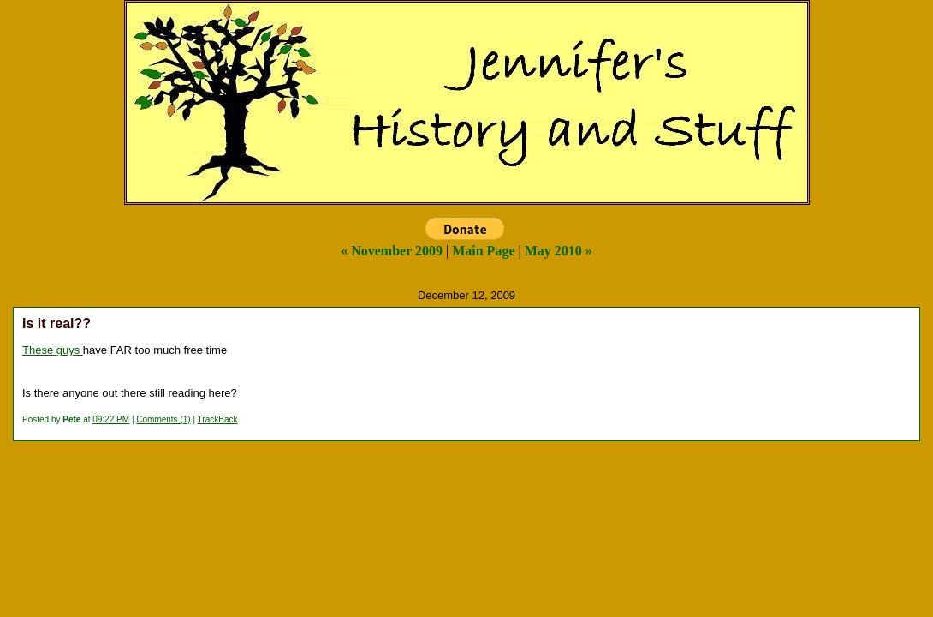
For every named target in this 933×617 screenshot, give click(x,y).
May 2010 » (558, 250)
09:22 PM (110, 419)
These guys (52, 350)
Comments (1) (163, 419)
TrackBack (218, 419)
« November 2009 (392, 250)
